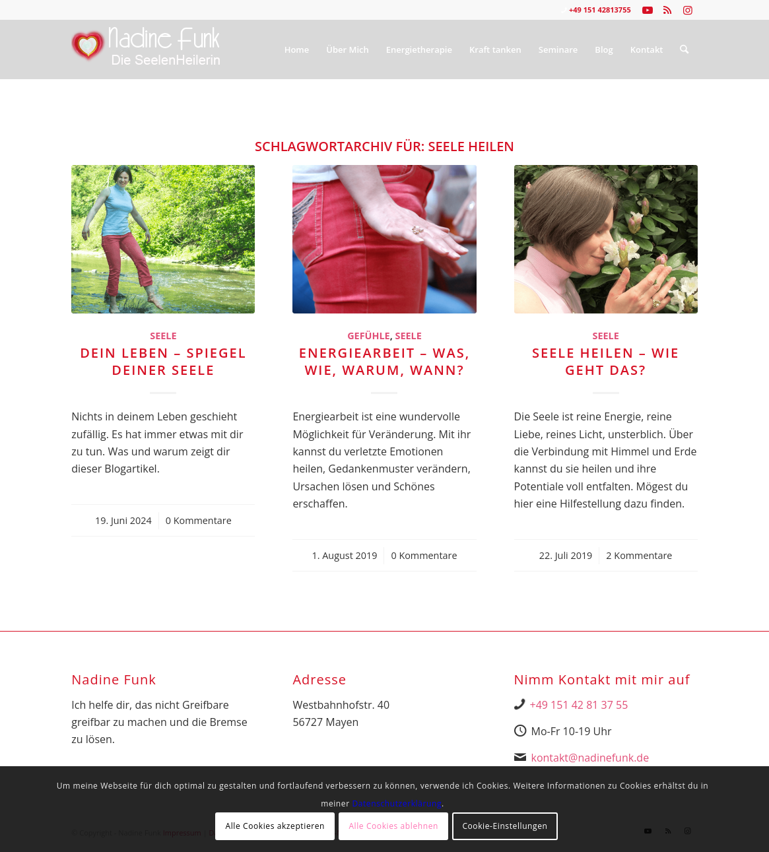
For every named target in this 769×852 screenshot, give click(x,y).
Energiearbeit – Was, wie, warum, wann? (384, 361)
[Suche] (684, 49)
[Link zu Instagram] (688, 10)
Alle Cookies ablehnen (393, 826)
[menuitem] (297, 49)
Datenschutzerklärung (397, 803)
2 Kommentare (639, 555)
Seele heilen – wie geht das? (605, 361)
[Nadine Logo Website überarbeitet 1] (146, 49)
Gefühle (368, 335)
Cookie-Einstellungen (504, 826)
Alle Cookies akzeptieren (275, 826)
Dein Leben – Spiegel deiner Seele (163, 361)
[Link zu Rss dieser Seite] (667, 10)
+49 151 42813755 (600, 10)
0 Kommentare (199, 520)
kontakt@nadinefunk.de (590, 757)
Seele (163, 335)
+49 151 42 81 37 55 (579, 705)
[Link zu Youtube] (647, 10)
